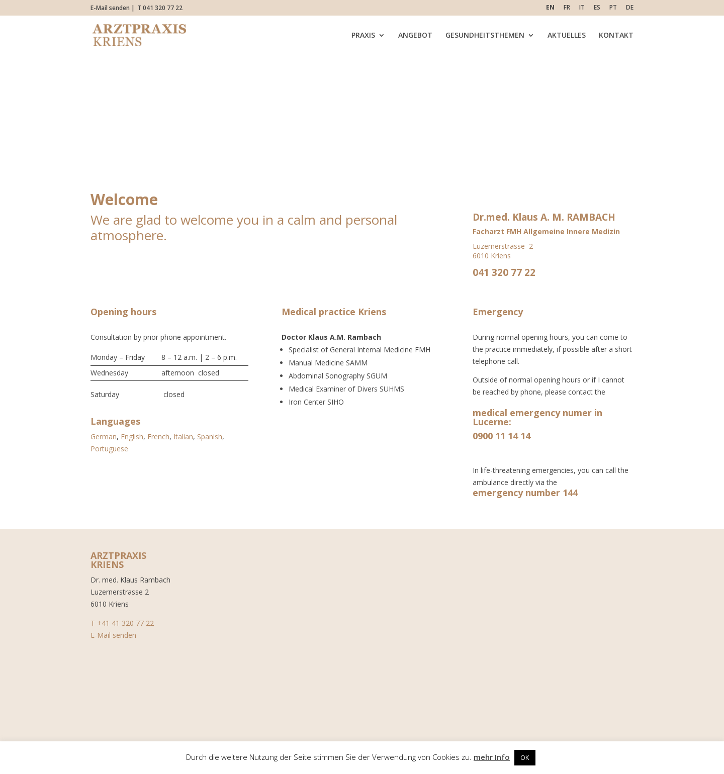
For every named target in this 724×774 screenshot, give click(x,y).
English (132, 436)
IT (582, 8)
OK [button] (524, 757)
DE (630, 8)
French (158, 436)
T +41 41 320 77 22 (122, 623)
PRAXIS (363, 36)
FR (567, 8)
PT (613, 8)
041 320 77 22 (504, 272)
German (103, 436)
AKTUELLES (567, 36)
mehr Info (492, 757)
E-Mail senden (110, 8)
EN (550, 8)
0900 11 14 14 (501, 436)
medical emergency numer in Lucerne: (537, 417)
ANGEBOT (415, 36)
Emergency (498, 312)
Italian (183, 436)
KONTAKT (616, 36)
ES (597, 8)
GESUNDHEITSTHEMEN (484, 36)
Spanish (209, 436)
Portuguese (109, 448)
